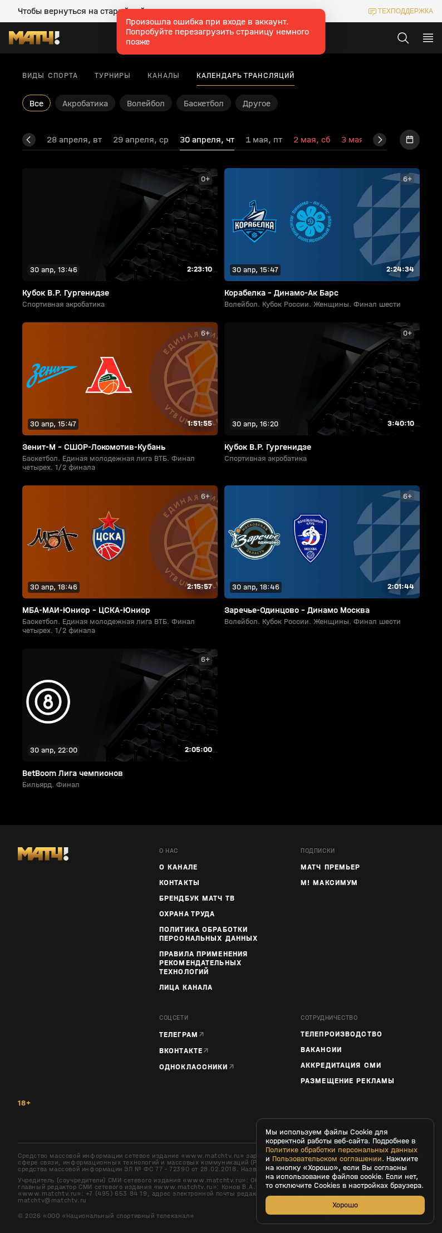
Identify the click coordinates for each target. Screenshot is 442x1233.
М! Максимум (329, 882)
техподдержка (405, 11)
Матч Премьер (330, 867)
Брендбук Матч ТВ (197, 898)
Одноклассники (193, 1067)
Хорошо (345, 1205)
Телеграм (178, 1034)
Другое (257, 103)
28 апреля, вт (74, 139)
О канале (178, 867)
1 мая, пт (263, 139)
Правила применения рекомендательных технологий (203, 963)
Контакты (179, 882)
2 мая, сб (311, 139)
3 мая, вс (360, 139)
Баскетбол (204, 103)
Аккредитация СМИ (341, 1065)
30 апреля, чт (207, 139)
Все (36, 103)
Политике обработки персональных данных (342, 1150)
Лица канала (186, 987)
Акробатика (85, 103)
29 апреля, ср (141, 139)
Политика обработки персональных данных (208, 934)
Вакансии (321, 1049)
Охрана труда (187, 914)
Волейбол (146, 103)
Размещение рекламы (348, 1081)
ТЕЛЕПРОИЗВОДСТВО (341, 1034)
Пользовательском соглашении (327, 1159)
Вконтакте (181, 1050)
